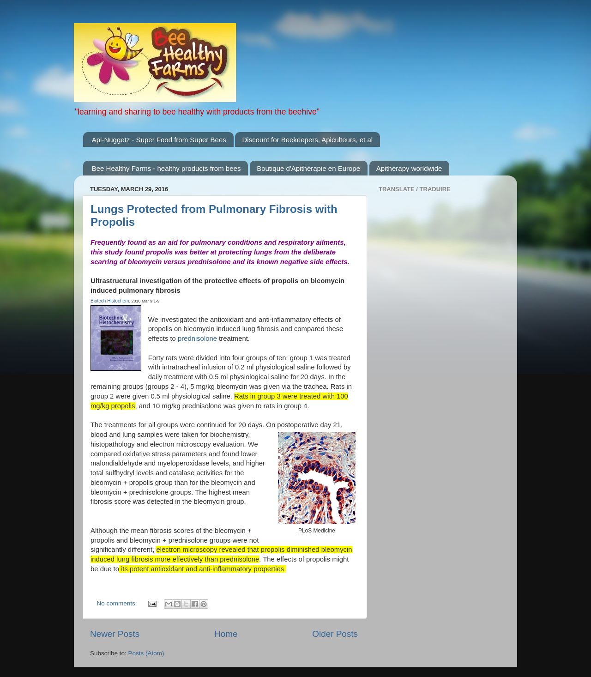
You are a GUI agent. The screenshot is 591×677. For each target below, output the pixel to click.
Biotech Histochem (109, 300)
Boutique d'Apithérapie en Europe (308, 168)
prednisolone (197, 338)
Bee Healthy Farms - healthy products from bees (166, 168)
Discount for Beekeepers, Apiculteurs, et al (307, 140)
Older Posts (335, 634)
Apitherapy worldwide (409, 168)
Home (225, 634)
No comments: (118, 603)
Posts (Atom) (146, 653)
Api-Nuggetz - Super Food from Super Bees (159, 140)
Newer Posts (114, 634)
